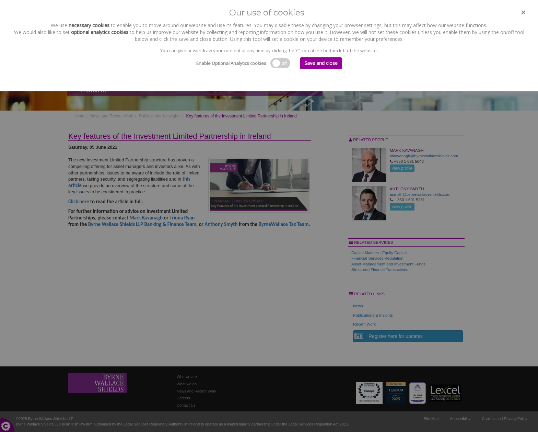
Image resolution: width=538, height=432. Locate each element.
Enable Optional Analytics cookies (231, 63)
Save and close (321, 63)
